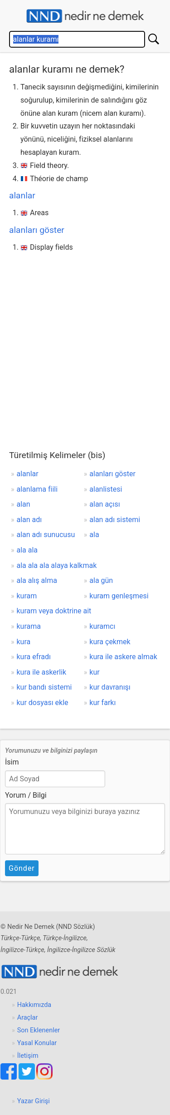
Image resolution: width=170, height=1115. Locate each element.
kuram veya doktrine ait (54, 611)
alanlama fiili (37, 489)
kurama (29, 626)
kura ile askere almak (123, 656)
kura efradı (34, 656)
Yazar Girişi (33, 1101)
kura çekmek (109, 641)
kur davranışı (110, 687)
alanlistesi (105, 489)
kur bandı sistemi (44, 687)
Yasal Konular (37, 1043)
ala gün (101, 580)
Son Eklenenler (38, 1030)
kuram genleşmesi (118, 596)
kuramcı (102, 626)
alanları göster (36, 230)
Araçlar (27, 1017)
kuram (27, 596)
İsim (12, 762)
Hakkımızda (34, 1005)
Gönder (22, 868)
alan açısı (104, 504)
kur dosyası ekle (42, 702)
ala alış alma (37, 580)
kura (24, 641)
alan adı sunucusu (46, 534)
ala (94, 534)
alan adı (29, 519)
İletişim (28, 1056)
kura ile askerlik (42, 672)
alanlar (22, 195)
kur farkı (102, 702)
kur (94, 672)
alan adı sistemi (114, 519)
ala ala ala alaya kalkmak (57, 565)
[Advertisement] (85, 344)
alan (23, 504)
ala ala (27, 550)
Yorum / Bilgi (26, 795)
